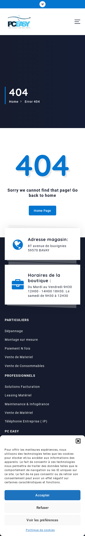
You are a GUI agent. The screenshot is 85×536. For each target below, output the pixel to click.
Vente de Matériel (19, 413)
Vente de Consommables (24, 366)
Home (14, 101)
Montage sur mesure (21, 340)
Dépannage (14, 331)
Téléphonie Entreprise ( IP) (26, 421)
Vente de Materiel (19, 357)
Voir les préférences (42, 520)
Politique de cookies (40, 530)
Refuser (42, 508)
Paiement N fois (17, 348)
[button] (78, 441)
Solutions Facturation (22, 386)
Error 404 (32, 101)
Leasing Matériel (18, 395)
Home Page (42, 210)
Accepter (42, 495)
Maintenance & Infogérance (27, 404)
